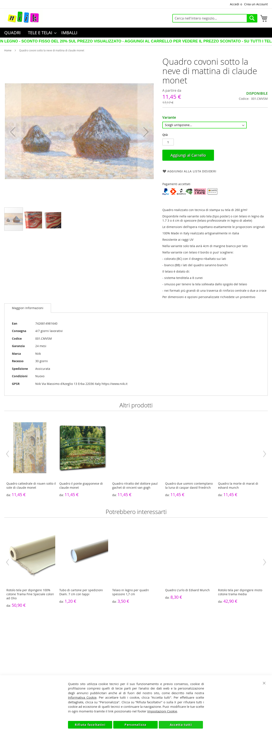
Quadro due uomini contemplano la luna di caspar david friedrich (189, 485)
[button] (12, 132)
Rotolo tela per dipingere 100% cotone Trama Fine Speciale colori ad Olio (30, 594)
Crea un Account (256, 4)
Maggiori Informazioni (27, 308)
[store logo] (23, 17)
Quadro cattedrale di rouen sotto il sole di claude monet (31, 485)
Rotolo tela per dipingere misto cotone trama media (240, 592)
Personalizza (135, 725)
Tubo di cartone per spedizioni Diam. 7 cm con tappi (81, 592)
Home (7, 50)
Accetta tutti (181, 725)
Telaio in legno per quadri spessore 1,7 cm (130, 592)
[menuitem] (12, 33)
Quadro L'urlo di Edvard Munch (187, 590)
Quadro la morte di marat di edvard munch (238, 485)
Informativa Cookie (82, 697)
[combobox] (214, 18)
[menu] (136, 33)
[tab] (27, 308)
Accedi (234, 4)
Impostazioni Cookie (162, 711)
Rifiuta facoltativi (90, 725)
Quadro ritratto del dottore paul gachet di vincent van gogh (135, 485)
